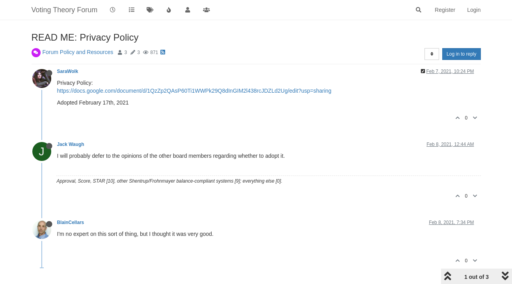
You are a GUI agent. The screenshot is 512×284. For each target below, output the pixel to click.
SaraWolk (67, 71)
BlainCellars (70, 222)
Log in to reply (461, 54)
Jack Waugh (70, 144)
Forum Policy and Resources (78, 52)
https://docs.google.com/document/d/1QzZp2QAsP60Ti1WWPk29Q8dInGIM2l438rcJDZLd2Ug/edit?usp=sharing (194, 91)
